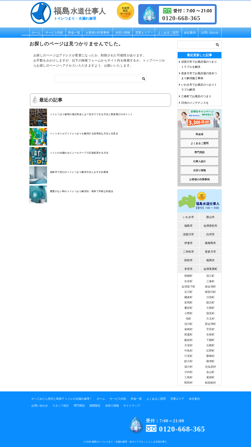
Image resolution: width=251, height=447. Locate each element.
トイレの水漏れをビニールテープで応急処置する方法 (79, 152)
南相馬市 (210, 243)
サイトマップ (131, 405)
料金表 (199, 134)
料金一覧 (74, 32)
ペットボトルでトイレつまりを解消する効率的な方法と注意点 (84, 133)
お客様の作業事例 (97, 32)
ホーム (36, 32)
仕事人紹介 (199, 161)
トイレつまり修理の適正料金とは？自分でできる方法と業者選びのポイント (91, 114)
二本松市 (188, 251)
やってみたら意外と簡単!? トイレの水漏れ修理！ (61, 398)
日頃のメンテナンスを (195, 102)
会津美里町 (210, 268)
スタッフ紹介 (61, 405)
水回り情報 (122, 32)
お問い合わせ (210, 32)
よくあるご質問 (168, 32)
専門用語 (199, 152)
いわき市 (188, 217)
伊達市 (188, 243)
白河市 (210, 234)
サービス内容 (54, 32)
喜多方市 (210, 251)
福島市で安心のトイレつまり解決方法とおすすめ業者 (79, 172)
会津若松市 (210, 225)
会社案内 (190, 32)
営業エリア (142, 32)
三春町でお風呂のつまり (196, 96)
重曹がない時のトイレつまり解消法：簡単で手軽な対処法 (81, 191)
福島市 (188, 225)
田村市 (188, 260)
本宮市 (188, 268)
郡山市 (210, 217)
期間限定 (94, 405)
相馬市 (210, 260)
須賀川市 (188, 234)
